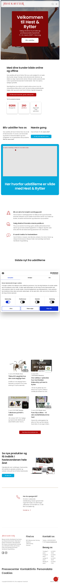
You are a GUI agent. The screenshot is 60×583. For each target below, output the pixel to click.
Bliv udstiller (30, 40)
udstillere (24, 108)
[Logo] (13, 4)
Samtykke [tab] (10, 277)
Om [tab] (50, 277)
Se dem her (8, 475)
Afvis (11, 308)
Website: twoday (54, 581)
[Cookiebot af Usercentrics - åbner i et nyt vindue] (51, 273)
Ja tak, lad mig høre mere (41, 136)
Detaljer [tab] (30, 277)
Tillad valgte (30, 308)
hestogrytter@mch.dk (51, 542)
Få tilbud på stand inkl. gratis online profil (21, 94)
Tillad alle (49, 308)
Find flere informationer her (30, 432)
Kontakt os (26, 510)
